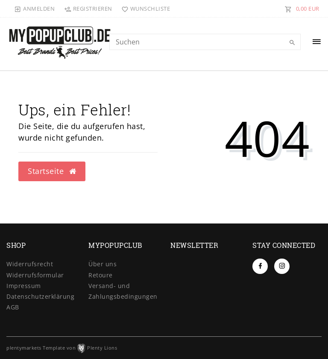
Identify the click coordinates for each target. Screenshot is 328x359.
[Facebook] (260, 266)
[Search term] (205, 42)
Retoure (100, 275)
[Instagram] (282, 266)
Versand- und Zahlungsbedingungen (123, 291)
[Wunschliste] (144, 8)
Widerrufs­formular (35, 275)
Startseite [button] (52, 171)
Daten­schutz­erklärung (40, 296)
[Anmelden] (35, 8)
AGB (12, 307)
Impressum (23, 286)
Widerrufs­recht (29, 264)
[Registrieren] (88, 8)
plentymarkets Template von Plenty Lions (61, 347)
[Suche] (292, 42)
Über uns (102, 264)
